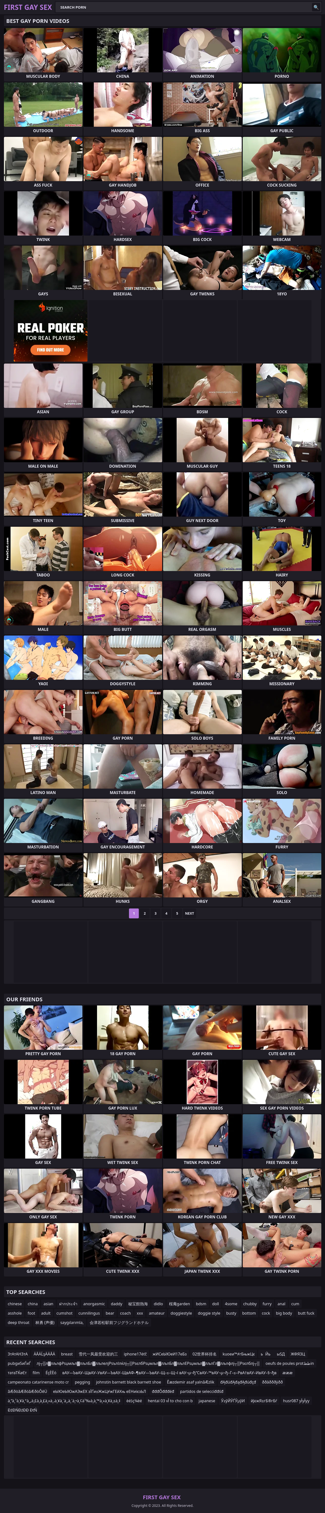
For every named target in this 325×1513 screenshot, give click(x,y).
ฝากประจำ (68, 1303)
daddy (116, 1303)
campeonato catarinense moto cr (38, 1382)
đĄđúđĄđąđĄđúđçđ (238, 1382)
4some (231, 1303)
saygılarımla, (72, 1322)
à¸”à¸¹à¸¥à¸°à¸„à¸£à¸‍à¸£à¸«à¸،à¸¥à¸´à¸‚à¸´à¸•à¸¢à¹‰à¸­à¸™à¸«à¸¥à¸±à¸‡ (64, 1400)
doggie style (209, 1313)
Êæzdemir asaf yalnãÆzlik (190, 1382)
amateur (157, 1313)
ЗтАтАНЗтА (18, 1354)
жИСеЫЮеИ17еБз (170, 1354)
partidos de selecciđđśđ (201, 1391)
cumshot (65, 1313)
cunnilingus (89, 1313)
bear (110, 1313)
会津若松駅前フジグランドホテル (119, 1322)
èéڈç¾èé (134, 1400)
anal (281, 1303)
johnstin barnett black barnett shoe (128, 1382)
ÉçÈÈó (50, 1372)
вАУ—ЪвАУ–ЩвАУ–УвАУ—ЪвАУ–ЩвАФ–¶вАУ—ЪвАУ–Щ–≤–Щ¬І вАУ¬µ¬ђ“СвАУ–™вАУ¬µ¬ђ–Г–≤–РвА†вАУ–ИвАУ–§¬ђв (169, 1372)
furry (267, 1303)
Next (189, 913)
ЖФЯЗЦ (298, 1354)
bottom (249, 1313)
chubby (250, 1303)
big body (284, 1313)
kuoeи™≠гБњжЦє (239, 1354)
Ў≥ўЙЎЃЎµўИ (233, 1400)
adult (46, 1313)
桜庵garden (179, 1303)
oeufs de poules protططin (290, 1363)
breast (67, 1354)
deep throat (18, 1322)
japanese (207, 1400)
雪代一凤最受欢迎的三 (98, 1354)
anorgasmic (94, 1303)
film (36, 1372)
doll (215, 1303)
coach (125, 1313)
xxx (140, 1313)
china (33, 1303)
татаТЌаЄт (17, 1372)
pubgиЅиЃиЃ (19, 1363)
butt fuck (306, 1313)
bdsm (201, 1303)
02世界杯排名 (205, 1354)
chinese (15, 1303)
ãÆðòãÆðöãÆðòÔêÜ (27, 1391)
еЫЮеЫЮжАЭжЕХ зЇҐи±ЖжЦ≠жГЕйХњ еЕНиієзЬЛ (99, 1391)
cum (295, 1303)
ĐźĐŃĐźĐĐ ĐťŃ (22, 1410)
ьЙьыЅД (273, 1354)
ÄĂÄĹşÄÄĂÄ (44, 1354)
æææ (288, 1372)
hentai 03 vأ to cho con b (170, 1400)
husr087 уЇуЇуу (296, 1400)
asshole (15, 1313)
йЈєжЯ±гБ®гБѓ (264, 1400)
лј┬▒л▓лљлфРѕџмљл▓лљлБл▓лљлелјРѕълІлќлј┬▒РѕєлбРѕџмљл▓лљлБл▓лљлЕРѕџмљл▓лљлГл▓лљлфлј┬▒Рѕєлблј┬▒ (148, 1363)
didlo (158, 1303)
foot (31, 1313)
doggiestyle (181, 1313)
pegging (82, 1382)
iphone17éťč (135, 1354)
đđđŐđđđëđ (163, 1391)
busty (231, 1313)
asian (48, 1303)
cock (266, 1313)
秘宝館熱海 (138, 1303)
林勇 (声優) (45, 1322)
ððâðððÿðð (272, 1382)
